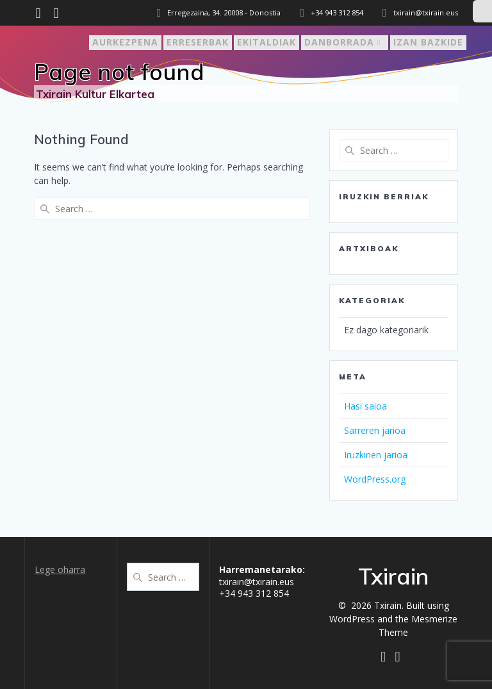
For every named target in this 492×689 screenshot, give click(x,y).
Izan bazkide (428, 42)
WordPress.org (375, 479)
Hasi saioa (365, 406)
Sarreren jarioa (375, 430)
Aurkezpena (125, 42)
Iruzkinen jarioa (375, 455)
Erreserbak (198, 42)
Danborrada (339, 42)
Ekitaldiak (266, 42)
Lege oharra (60, 569)
